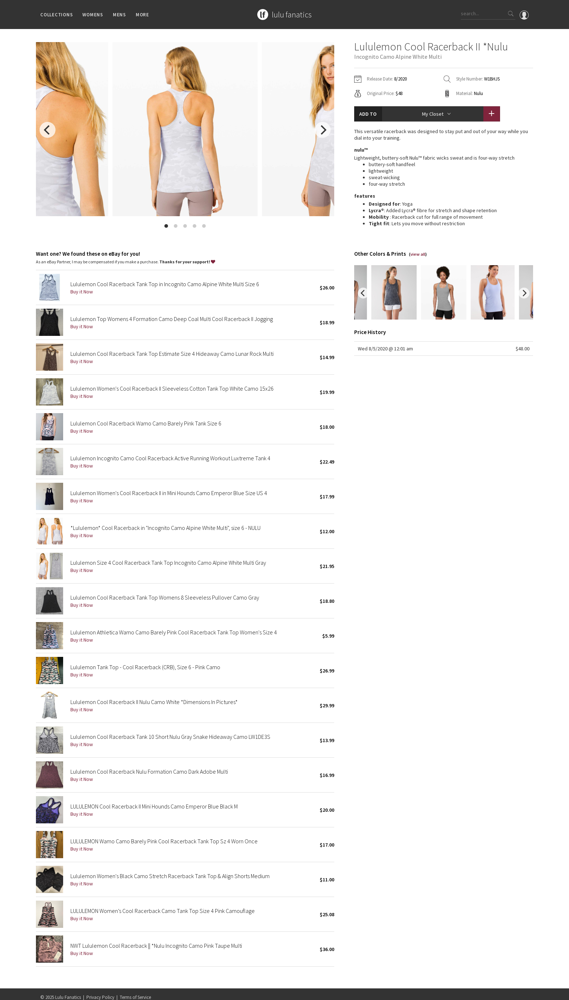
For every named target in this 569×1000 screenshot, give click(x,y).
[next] (323, 130)
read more (443, 222)
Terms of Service (135, 991)
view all (417, 247)
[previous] (48, 130)
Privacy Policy (100, 991)
